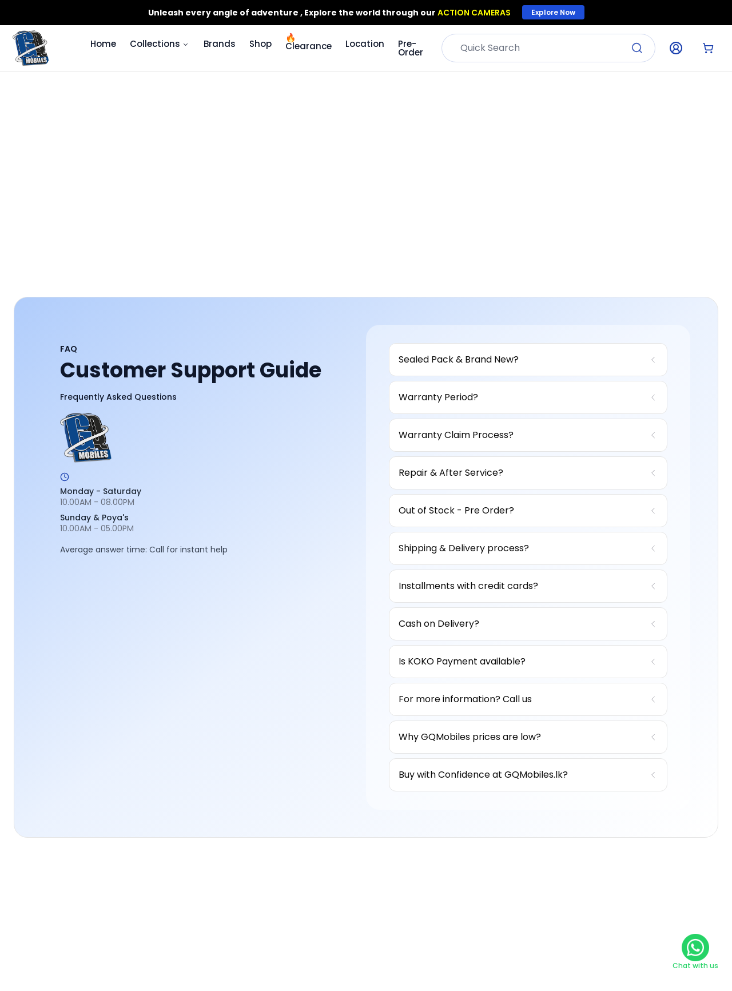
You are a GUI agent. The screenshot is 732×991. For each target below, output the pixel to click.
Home (103, 44)
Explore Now (553, 12)
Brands (220, 44)
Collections (160, 44)
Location (364, 44)
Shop (260, 44)
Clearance (308, 41)
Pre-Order (410, 48)
